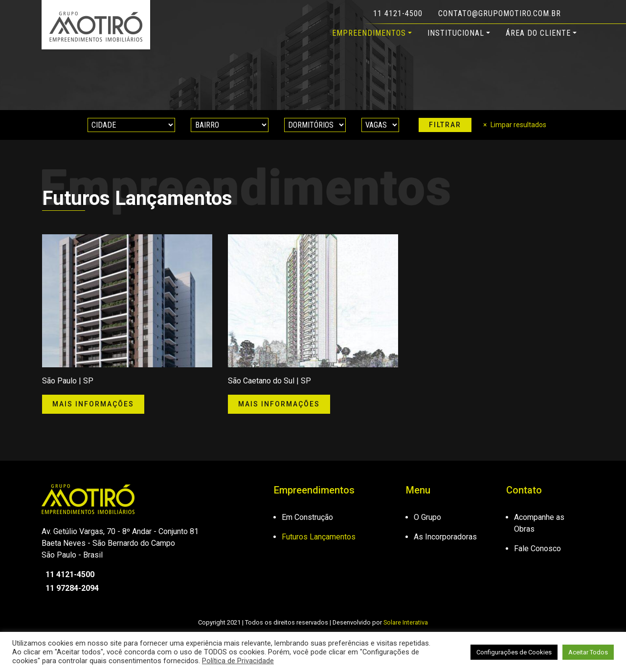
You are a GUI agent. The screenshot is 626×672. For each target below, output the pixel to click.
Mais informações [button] (93, 404)
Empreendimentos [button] (369, 33)
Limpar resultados (518, 125)
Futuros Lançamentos (319, 536)
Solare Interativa (405, 622)
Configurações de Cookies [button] (514, 652)
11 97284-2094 (70, 588)
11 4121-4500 (398, 13)
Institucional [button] (455, 33)
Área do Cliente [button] (538, 33)
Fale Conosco (537, 548)
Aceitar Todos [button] (588, 652)
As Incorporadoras (445, 536)
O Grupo (427, 517)
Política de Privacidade (238, 660)
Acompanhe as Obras (539, 523)
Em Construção (307, 517)
